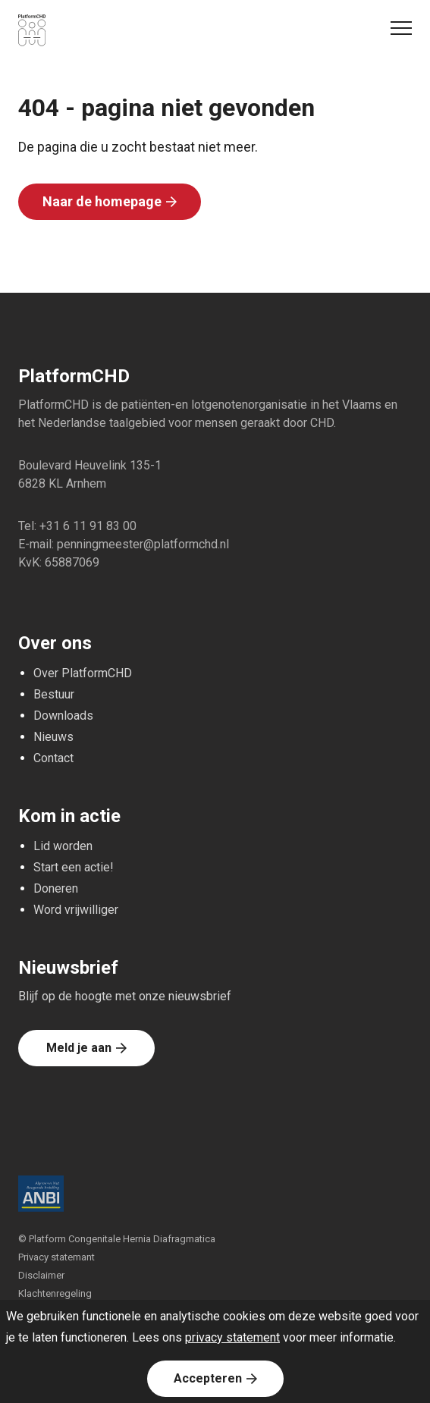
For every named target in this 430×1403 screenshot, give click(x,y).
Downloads (63, 715)
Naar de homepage (102, 201)
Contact (53, 758)
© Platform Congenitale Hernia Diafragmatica (116, 1238)
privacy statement (232, 1337)
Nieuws (53, 737)
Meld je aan (78, 1047)
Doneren (55, 888)
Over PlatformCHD (82, 673)
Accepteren (208, 1378)
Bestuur (53, 694)
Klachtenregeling (55, 1293)
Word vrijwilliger (75, 909)
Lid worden (63, 846)
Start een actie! (73, 867)
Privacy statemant (56, 1257)
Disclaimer (41, 1275)
